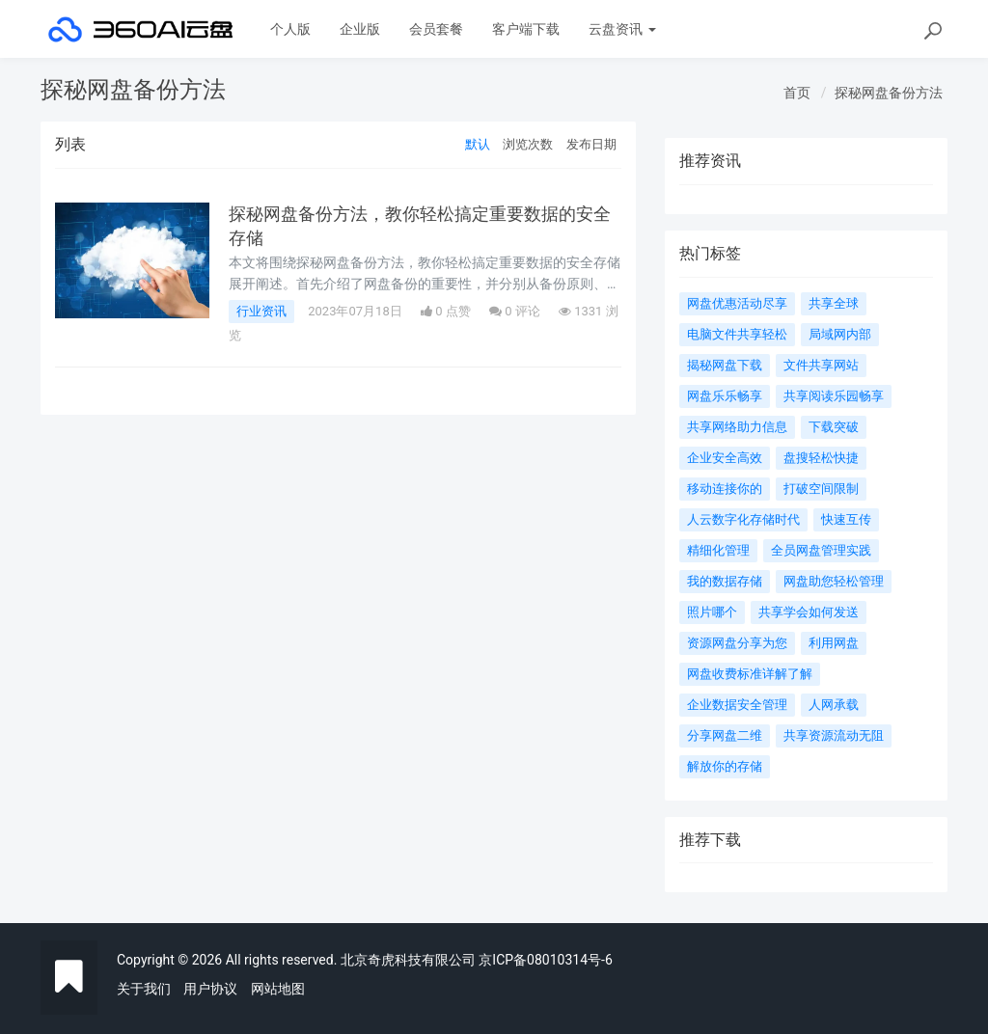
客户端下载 (526, 29)
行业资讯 (261, 311)
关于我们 (144, 988)
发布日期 (591, 144)
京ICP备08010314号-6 (545, 959)
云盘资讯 (622, 29)
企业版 (360, 29)
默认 (477, 144)
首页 (796, 92)
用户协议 (210, 988)
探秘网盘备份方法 (889, 92)
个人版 (290, 29)
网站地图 (278, 988)
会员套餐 (436, 29)
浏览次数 (528, 144)
